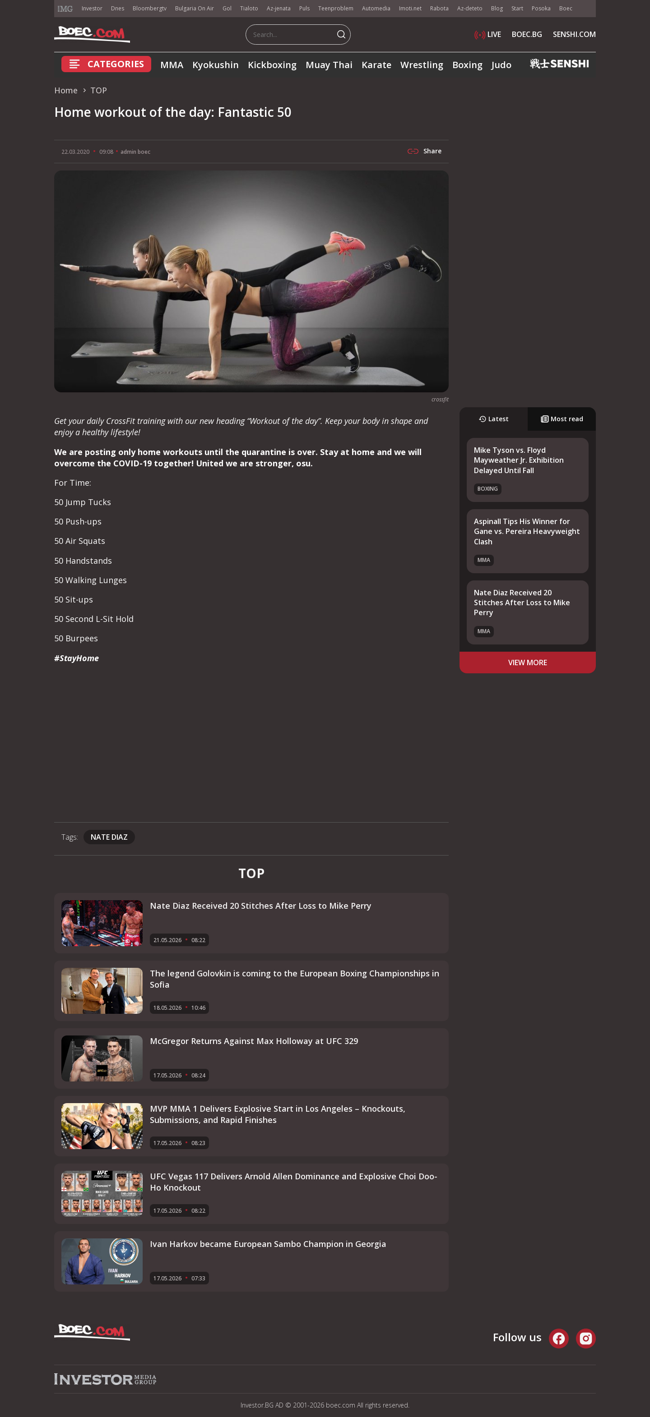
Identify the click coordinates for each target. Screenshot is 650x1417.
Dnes (117, 8)
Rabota (439, 8)
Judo (501, 65)
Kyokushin (215, 65)
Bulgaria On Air (194, 8)
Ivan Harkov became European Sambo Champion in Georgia (268, 1243)
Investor (92, 8)
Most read (562, 418)
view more (527, 662)
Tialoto (249, 8)
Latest (493, 418)
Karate (376, 65)
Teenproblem (335, 8)
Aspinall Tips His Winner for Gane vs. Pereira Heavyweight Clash (527, 531)
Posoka (541, 8)
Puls (304, 8)
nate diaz (109, 837)
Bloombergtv (150, 8)
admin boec (135, 152)
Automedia (376, 8)
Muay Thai (329, 65)
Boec (565, 8)
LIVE (487, 34)
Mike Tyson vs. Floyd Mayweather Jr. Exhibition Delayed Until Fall (519, 460)
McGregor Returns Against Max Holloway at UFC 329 (254, 1040)
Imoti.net (410, 8)
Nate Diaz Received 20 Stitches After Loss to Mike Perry (522, 603)
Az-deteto (470, 8)
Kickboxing (272, 65)
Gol (227, 8)
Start (517, 8)
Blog (497, 8)
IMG (65, 9)
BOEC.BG (527, 34)
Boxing (467, 65)
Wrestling (421, 65)
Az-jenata (279, 8)
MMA (171, 65)
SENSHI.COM (574, 34)
